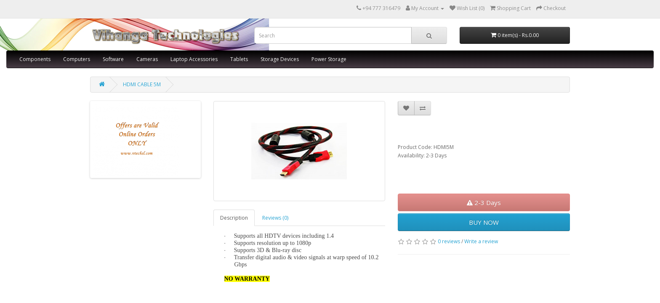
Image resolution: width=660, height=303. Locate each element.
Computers (76, 59)
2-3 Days (484, 202)
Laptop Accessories (194, 59)
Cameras (147, 59)
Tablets (239, 59)
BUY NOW (484, 222)
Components (35, 59)
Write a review (481, 241)
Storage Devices (280, 59)
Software (113, 59)
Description (234, 217)
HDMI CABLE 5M (142, 84)
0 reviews (449, 241)
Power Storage (328, 59)
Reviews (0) (275, 217)
